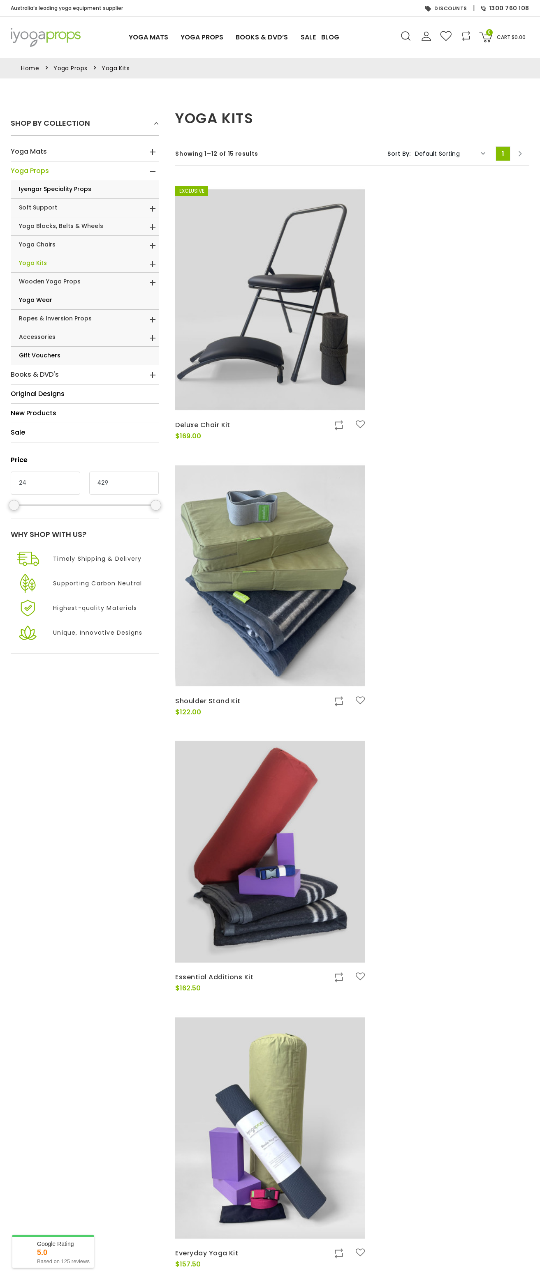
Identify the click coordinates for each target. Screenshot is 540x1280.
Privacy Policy (179, 1244)
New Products (33, 413)
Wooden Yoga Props (50, 281)
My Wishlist (353, 1254)
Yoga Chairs (37, 244)
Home (30, 68)
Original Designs (38, 393)
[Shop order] (450, 153)
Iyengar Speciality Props (55, 189)
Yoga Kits (33, 263)
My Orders (352, 1244)
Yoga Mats (145, 37)
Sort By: (398, 154)
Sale (317, 37)
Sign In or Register (363, 1234)
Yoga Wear (35, 300)
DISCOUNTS (446, 8)
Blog (342, 37)
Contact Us (175, 1254)
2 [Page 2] (353, 965)
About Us (172, 1234)
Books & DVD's (35, 374)
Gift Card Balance (363, 1264)
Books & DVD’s (267, 37)
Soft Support (38, 207)
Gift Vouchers (39, 355)
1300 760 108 (505, 8)
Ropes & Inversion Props (55, 318)
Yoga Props (203, 37)
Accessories (37, 337)
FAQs (167, 1274)
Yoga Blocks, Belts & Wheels (61, 226)
